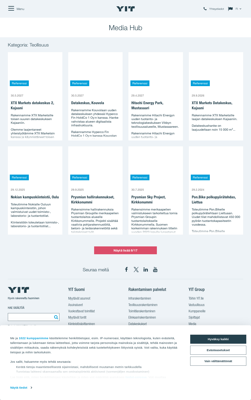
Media (192, 324)
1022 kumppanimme (33, 338)
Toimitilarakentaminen (141, 311)
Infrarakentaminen (139, 299)
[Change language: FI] (235, 8)
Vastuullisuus (197, 305)
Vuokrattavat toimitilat (81, 311)
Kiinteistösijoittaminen (81, 324)
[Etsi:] (55, 317)
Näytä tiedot (18, 387)
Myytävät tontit (77, 318)
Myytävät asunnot (79, 299)
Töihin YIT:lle (196, 299)
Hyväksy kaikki (218, 339)
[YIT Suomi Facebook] (126, 269)
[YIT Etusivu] (125, 8)
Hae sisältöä (16, 308)
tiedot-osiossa (136, 377)
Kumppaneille (197, 311)
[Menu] (16, 9)
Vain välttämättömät (218, 361)
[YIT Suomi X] (136, 269)
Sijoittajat (194, 318)
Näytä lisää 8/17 (125, 250)
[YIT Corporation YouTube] (155, 269)
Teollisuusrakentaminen (142, 305)
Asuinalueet (75, 305)
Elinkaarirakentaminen (142, 318)
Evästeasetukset (218, 350)
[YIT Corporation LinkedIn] (146, 269)
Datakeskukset (137, 324)
